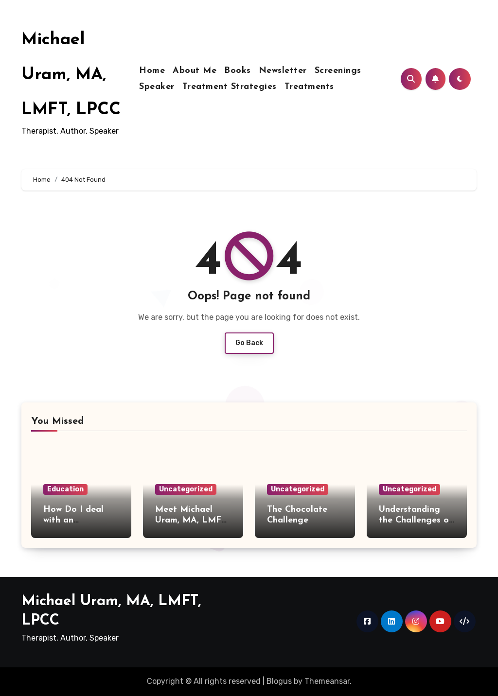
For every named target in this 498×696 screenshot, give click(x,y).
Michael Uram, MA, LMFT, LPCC (71, 75)
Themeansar (327, 681)
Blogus (279, 681)
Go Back (249, 343)
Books (237, 70)
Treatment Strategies (229, 86)
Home (152, 70)
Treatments (309, 86)
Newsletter (283, 70)
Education (65, 489)
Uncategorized (186, 489)
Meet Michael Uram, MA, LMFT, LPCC (191, 520)
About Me (194, 70)
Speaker (157, 86)
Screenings (338, 70)
